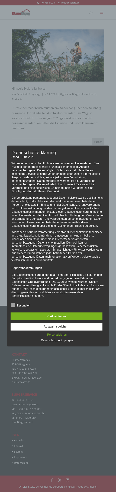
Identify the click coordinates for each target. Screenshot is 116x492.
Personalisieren (57, 334)
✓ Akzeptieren (56, 316)
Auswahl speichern (56, 326)
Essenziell (20, 305)
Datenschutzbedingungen (57, 340)
